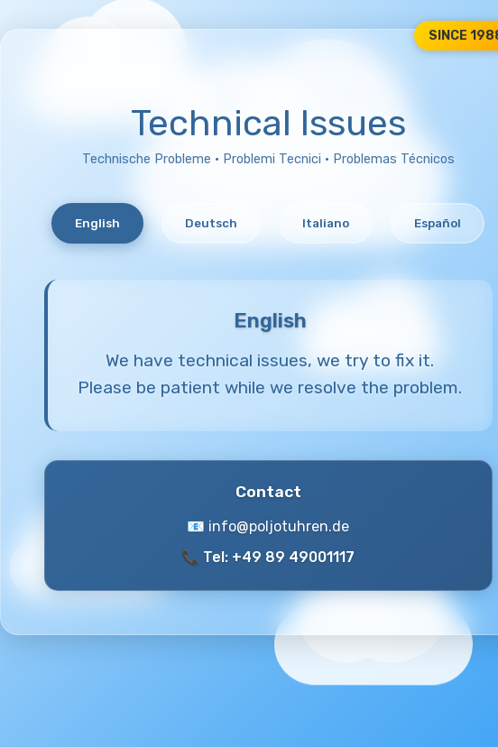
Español (437, 223)
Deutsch (211, 223)
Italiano (325, 223)
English (97, 223)
